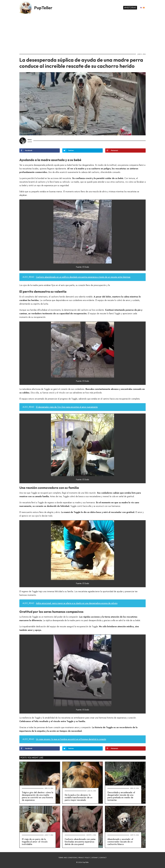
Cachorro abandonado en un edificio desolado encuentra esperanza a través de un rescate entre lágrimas (83, 277)
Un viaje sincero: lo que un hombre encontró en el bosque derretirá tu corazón (71, 739)
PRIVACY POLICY (84, 857)
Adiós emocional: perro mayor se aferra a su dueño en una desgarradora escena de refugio (76, 603)
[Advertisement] (82, 33)
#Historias (130, 7)
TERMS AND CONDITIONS (67, 857)
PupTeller (43, 7)
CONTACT (103, 857)
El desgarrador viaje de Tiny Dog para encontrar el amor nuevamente (67, 407)
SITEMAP (95, 857)
